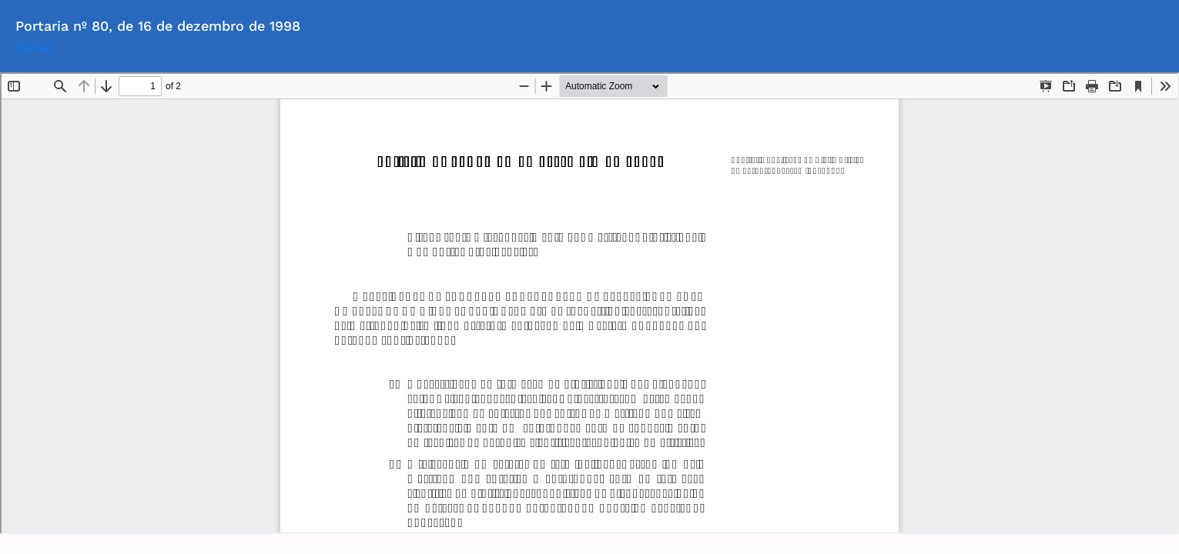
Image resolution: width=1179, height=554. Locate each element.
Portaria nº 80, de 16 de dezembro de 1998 (157, 26)
